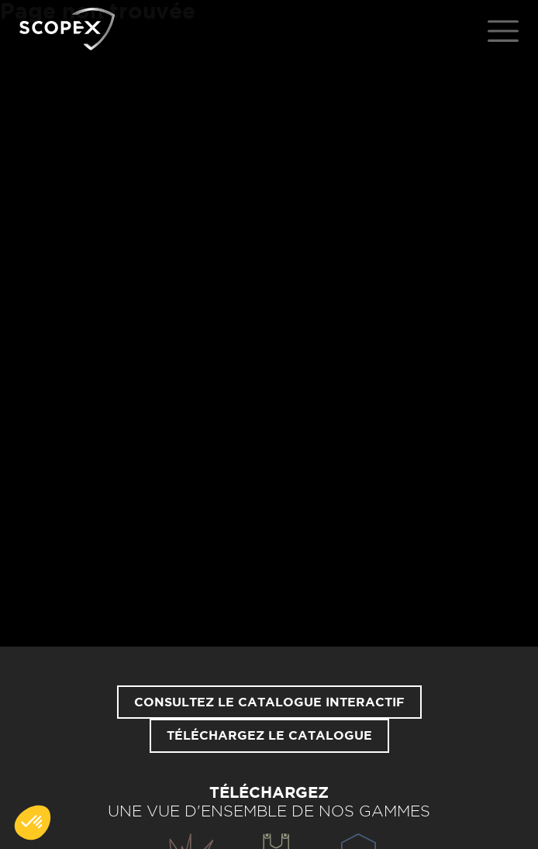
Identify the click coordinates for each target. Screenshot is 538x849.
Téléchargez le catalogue (269, 736)
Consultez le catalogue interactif (269, 702)
